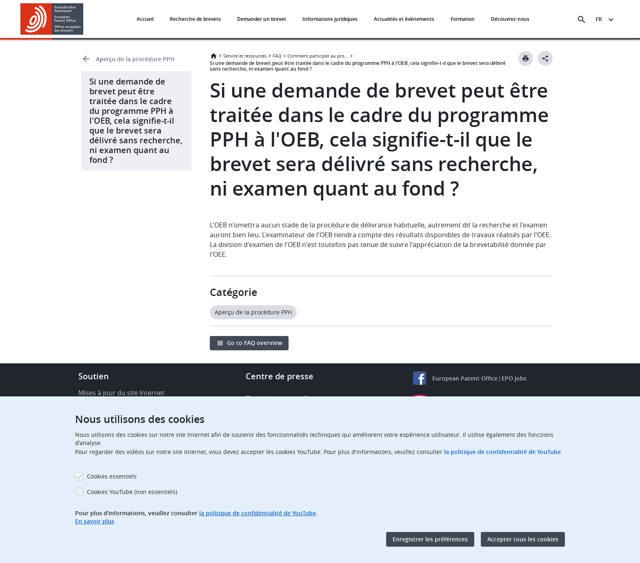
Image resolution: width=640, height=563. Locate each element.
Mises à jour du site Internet (121, 392)
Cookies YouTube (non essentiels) (132, 492)
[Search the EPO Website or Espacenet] (581, 19)
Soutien (93, 376)
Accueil (145, 19)
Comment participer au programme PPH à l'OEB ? (318, 56)
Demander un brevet (261, 19)
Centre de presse (279, 376)
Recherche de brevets (195, 19)
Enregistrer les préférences (430, 539)
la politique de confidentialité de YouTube (502, 452)
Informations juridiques (330, 19)
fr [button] (599, 19)
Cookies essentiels (112, 476)
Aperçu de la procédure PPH (135, 59)
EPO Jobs (514, 378)
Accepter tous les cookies (522, 539)
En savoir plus (94, 521)
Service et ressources (245, 56)
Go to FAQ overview (254, 343)
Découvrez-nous (510, 19)
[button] (85, 19)
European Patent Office (465, 378)
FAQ (277, 56)
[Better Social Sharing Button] (545, 58)
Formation (463, 19)
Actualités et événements (404, 19)
